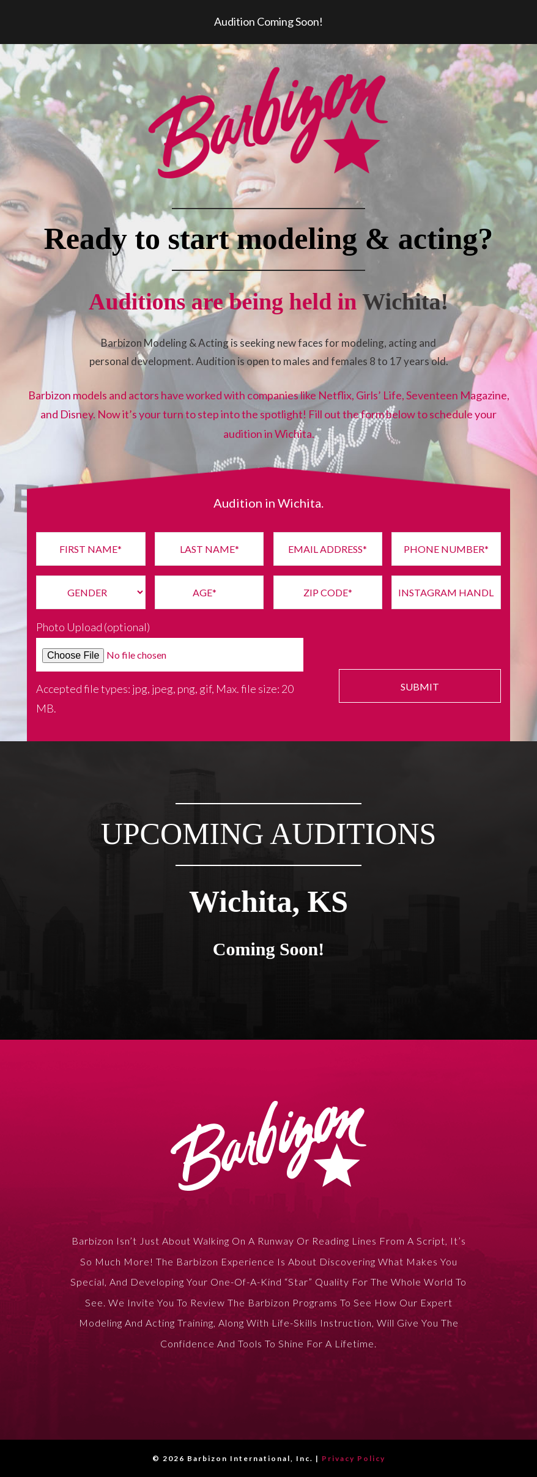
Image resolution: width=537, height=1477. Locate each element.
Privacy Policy (353, 1458)
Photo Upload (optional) (93, 627)
